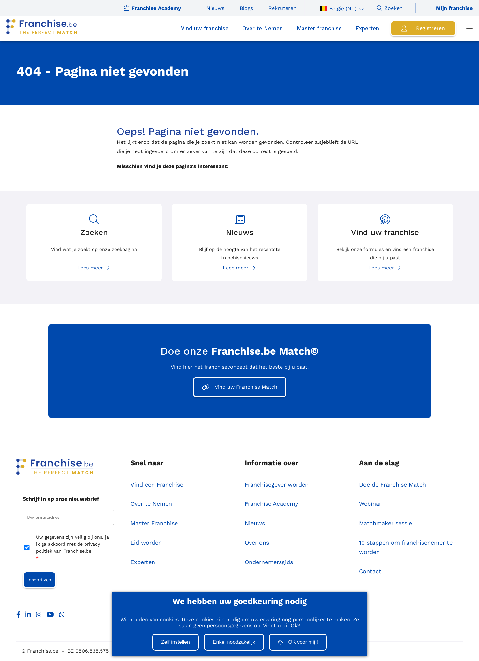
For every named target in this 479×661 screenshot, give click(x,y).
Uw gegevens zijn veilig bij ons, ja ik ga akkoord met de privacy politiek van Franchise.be (72, 548)
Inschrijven (39, 580)
